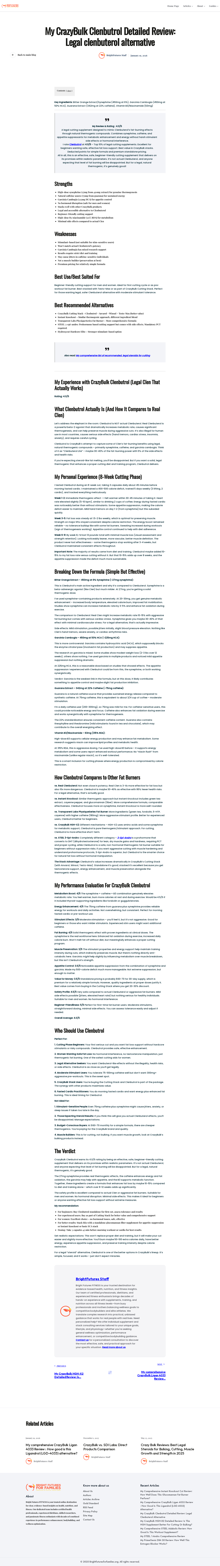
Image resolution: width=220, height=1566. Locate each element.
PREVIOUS (60, 1366)
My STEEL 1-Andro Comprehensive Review (162, 1536)
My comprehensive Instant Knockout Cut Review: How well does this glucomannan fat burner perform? (166, 1495)
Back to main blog (23, 54)
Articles (187, 5)
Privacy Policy (90, 1511)
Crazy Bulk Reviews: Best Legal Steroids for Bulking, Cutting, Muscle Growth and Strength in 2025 (167, 1449)
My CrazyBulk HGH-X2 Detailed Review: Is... (69, 1375)
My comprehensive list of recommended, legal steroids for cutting (113, 355)
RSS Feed (88, 1507)
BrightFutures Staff (112, 55)
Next (160, 1364)
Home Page (173, 5)
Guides (212, 5)
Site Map (87, 1515)
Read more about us (114, 1347)
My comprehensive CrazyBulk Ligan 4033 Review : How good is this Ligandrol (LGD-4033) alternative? (51, 1449)
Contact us (82, 1340)
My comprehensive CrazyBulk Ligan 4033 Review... (151, 1375)
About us (88, 1491)
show (69, 91)
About (200, 5)
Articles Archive (91, 1499)
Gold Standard (91, 1503)
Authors (87, 1495)
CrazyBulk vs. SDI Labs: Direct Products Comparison (105, 1447)
